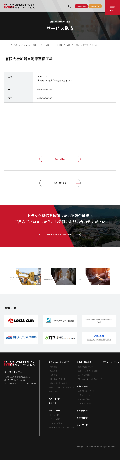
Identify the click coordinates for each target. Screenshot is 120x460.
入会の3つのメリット (86, 391)
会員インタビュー (85, 395)
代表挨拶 (53, 375)
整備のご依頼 (54, 410)
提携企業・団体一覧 (58, 379)
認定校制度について (86, 367)
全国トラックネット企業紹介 (89, 371)
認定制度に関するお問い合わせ (90, 379)
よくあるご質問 (56, 423)
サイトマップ (82, 425)
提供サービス (55, 415)
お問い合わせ (82, 417)
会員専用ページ (83, 410)
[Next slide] (115, 276)
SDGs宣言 (54, 391)
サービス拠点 (55, 419)
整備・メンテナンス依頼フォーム (63, 427)
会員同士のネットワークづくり (62, 387)
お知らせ (52, 403)
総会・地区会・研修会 (58, 383)
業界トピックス (55, 398)
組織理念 (53, 367)
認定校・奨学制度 (84, 362)
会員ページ (95, 6)
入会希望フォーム (85, 403)
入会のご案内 (81, 6)
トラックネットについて (59, 362)
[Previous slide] (5, 276)
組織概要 (53, 371)
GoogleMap (66, 159)
